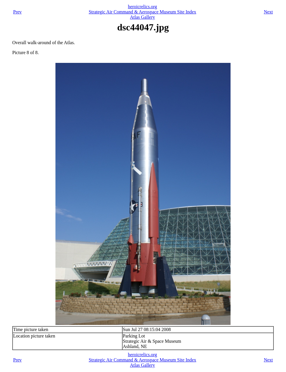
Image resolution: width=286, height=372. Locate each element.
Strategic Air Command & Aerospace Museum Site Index (142, 11)
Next (268, 11)
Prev (17, 11)
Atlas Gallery (142, 17)
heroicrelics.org (142, 6)
